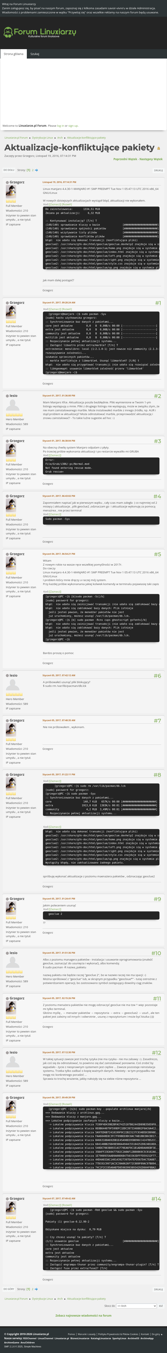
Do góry (9, 1288)
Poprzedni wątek (125, 159)
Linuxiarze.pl (62, 1338)
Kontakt (145, 1334)
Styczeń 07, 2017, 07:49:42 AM (59, 1198)
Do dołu (9, 169)
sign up (73, 126)
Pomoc (71, 1334)
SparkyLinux (119, 1338)
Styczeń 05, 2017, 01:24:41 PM (59, 898)
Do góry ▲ (157, 1334)
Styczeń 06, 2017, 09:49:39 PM (59, 1097)
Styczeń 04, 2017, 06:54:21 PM (59, 553)
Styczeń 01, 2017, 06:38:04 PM (59, 440)
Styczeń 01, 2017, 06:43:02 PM (59, 495)
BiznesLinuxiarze (79, 1338)
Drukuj (158, 170)
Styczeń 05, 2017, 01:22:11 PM (59, 774)
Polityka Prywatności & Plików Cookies (118, 1334)
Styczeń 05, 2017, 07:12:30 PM (59, 1052)
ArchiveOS (133, 1338)
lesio (13, 395)
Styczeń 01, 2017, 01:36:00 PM (59, 395)
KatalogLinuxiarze (101, 1338)
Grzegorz (17, 182)
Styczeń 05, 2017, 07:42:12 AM (59, 675)
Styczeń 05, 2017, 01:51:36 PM (59, 952)
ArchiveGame (11, 1342)
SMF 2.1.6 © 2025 (13, 1346)
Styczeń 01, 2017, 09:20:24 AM (59, 302)
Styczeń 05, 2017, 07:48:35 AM (59, 720)
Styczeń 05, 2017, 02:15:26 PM (59, 998)
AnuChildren (28, 1342)
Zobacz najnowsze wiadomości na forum (83, 1315)
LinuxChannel (45, 1338)
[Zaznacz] (54, 204)
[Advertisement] (83, 91)
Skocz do (110, 1306)
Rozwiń (67, 204)
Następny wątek (151, 159)
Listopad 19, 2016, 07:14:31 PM (59, 182)
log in (60, 126)
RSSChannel (29, 1338)
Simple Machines (32, 1346)
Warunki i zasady (87, 1334)
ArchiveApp (147, 1338)
